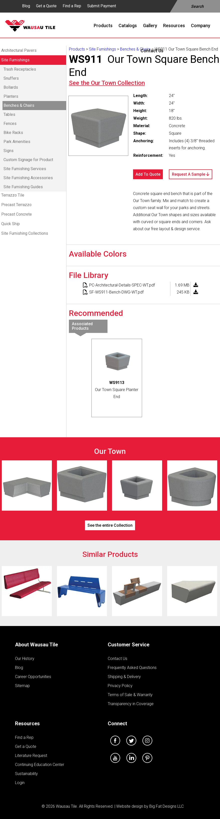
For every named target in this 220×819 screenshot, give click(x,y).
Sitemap (22, 685)
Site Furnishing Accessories (28, 177)
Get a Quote (46, 6)
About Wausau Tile (36, 645)
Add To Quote (148, 174)
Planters (11, 96)
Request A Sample (190, 174)
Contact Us (117, 658)
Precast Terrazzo (16, 204)
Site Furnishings (15, 60)
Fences (10, 123)
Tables (9, 114)
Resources (27, 723)
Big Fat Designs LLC (166, 806)
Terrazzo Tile (12, 195)
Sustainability (26, 773)
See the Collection (107, 82)
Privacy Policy (120, 685)
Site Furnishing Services (25, 168)
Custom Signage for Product (28, 159)
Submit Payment (101, 6)
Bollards (11, 87)
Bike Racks (13, 132)
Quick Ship (10, 223)
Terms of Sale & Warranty (130, 694)
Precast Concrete (16, 214)
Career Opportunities (33, 676)
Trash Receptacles (20, 69)
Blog (26, 6)
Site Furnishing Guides (23, 186)
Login (20, 782)
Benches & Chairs (19, 105)
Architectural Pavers (19, 50)
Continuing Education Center (39, 764)
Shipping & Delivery (124, 676)
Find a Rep (72, 6)
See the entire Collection (110, 525)
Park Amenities (17, 141)
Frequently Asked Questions (132, 667)
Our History (24, 658)
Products (77, 49)
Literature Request (31, 755)
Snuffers (11, 78)
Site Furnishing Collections (24, 233)
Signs (9, 150)
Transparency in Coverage (131, 703)
